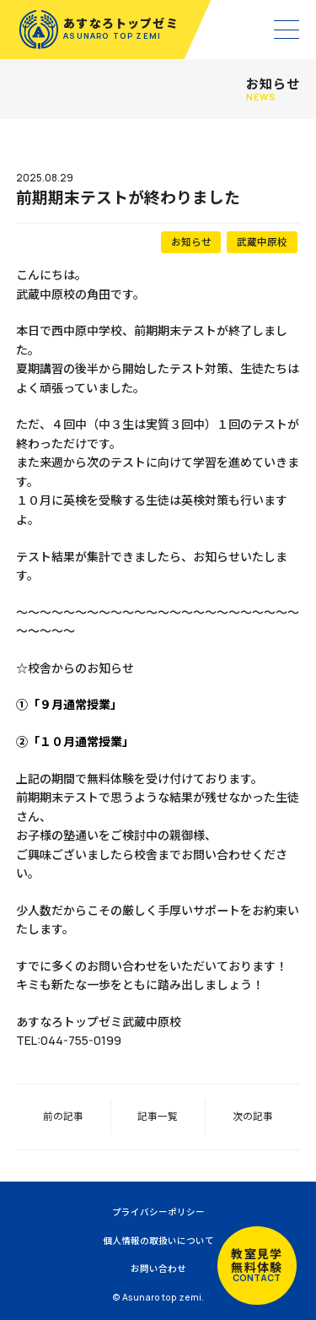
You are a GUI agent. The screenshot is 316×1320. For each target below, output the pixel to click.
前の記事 (63, 1116)
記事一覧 (157, 1116)
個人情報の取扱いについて (158, 1241)
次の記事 (253, 1116)
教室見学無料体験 (256, 1265)
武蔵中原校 (262, 242)
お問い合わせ (158, 1268)
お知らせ (191, 242)
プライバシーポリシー (158, 1212)
